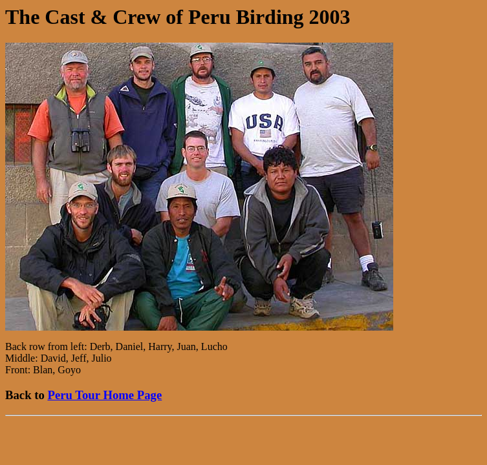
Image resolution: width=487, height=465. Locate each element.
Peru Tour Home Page (104, 395)
